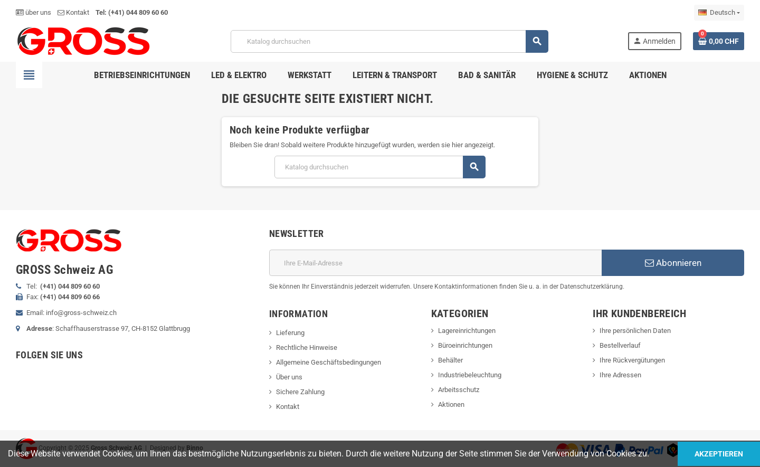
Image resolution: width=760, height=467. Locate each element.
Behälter (450, 360)
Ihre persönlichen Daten (635, 331)
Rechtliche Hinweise (306, 347)
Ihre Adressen (620, 375)
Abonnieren (673, 263)
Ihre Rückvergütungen (632, 360)
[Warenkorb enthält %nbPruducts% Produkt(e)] (718, 41)
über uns (33, 12)
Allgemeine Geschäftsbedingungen (328, 362)
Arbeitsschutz (458, 390)
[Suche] (389, 41)
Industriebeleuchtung (469, 375)
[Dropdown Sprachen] (719, 13)
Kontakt (73, 12)
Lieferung (290, 333)
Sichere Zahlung (300, 392)
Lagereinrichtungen (467, 331)
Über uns (289, 377)
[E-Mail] (435, 263)
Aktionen (451, 404)
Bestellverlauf (620, 345)
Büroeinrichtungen (465, 345)
